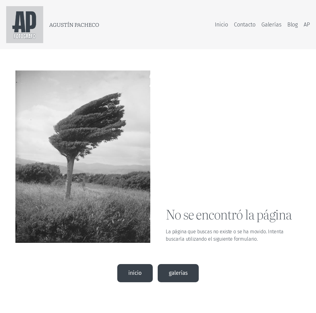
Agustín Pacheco (74, 24)
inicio (135, 273)
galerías (178, 273)
